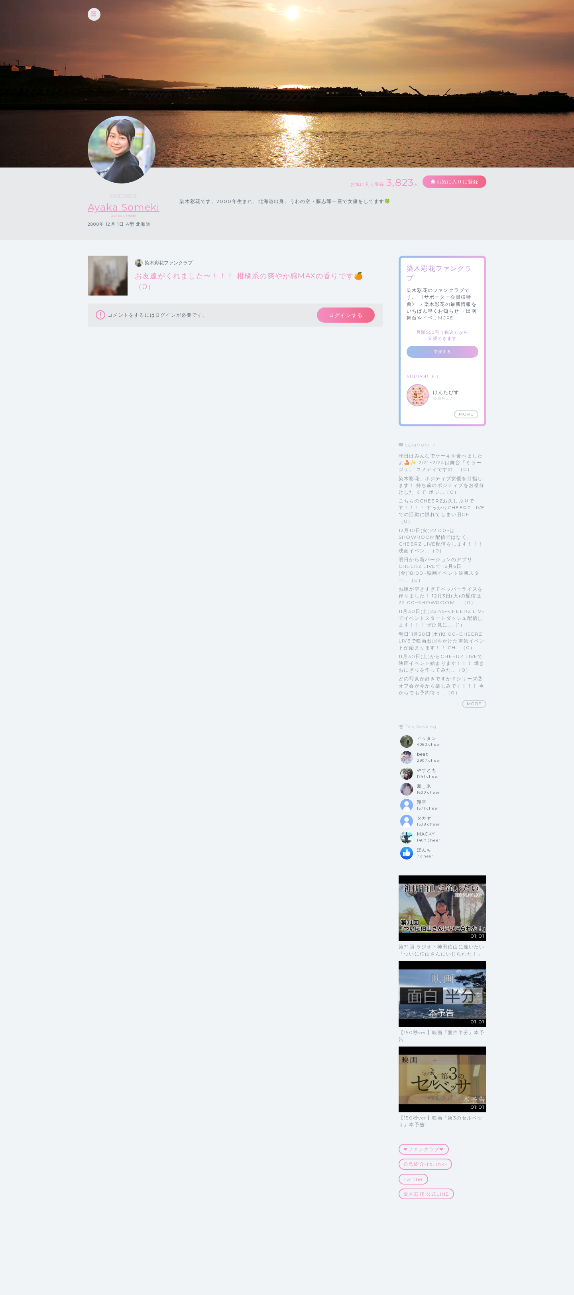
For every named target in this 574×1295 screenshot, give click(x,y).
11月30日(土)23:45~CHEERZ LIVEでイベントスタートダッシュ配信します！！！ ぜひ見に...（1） (442, 618)
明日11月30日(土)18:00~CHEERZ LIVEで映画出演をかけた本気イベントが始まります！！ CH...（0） (442, 640)
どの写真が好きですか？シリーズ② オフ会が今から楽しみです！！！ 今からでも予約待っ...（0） (441, 685)
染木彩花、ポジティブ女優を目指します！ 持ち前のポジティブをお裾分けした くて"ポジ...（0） (441, 485)
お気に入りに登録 (457, 182)
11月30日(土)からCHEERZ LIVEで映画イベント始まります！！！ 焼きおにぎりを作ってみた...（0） (441, 663)
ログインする (346, 315)
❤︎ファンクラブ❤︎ (423, 1149)
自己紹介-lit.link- (425, 1164)
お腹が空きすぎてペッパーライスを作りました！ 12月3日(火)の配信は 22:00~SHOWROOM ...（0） (441, 595)
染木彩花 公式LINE (426, 1194)
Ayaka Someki (124, 207)
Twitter (413, 1179)
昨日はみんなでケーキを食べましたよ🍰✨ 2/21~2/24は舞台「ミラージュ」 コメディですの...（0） (441, 462)
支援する (443, 351)
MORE (445, 318)
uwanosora (124, 195)
